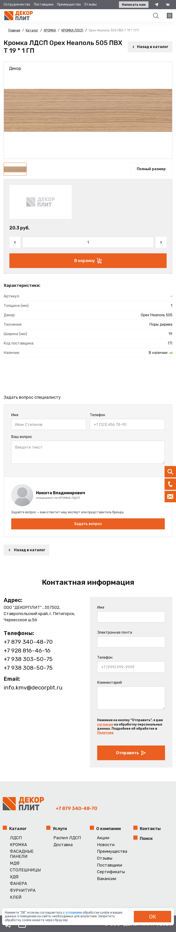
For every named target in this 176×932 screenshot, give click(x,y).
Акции (103, 838)
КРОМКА (18, 844)
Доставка (63, 844)
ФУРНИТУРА (23, 890)
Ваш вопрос (21, 437)
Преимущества (69, 4)
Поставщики (43, 4)
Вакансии (106, 878)
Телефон (97, 415)
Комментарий (109, 682)
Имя (14, 415)
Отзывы (90, 4)
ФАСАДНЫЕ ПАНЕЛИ (21, 854)
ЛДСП (16, 838)
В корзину (88, 260)
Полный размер (151, 169)
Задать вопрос (88, 524)
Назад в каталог (150, 47)
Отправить (131, 753)
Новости (106, 844)
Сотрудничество (17, 4)
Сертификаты (111, 872)
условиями (74, 913)
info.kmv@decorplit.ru (33, 687)
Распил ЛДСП (67, 838)
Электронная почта (114, 632)
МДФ (15, 863)
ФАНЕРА (18, 883)
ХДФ (14, 877)
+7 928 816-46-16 (27, 650)
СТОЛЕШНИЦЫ (25, 870)
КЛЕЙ (16, 897)
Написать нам (134, 5)
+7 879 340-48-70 (28, 641)
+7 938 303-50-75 (28, 659)
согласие (105, 724)
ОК (152, 916)
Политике (105, 733)
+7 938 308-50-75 (28, 667)
